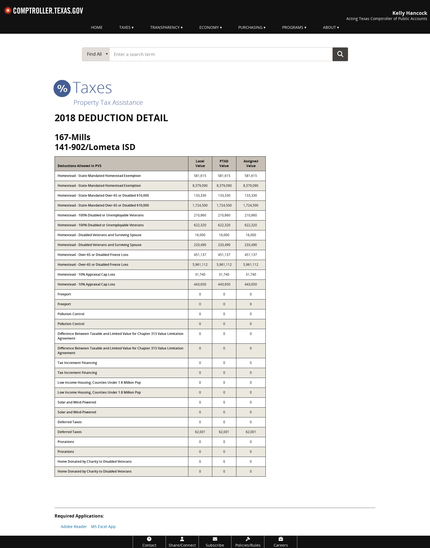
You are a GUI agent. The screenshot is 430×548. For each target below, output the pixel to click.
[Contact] (149, 542)
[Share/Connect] (182, 542)
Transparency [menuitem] (165, 27)
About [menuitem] (329, 27)
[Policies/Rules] (247, 542)
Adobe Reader (74, 526)
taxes (83, 87)
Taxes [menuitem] (125, 27)
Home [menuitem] (97, 27)
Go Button (340, 54)
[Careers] (280, 542)
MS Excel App (103, 526)
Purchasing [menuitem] (250, 27)
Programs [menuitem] (292, 27)
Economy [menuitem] (209, 27)
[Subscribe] (215, 542)
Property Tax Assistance (108, 102)
